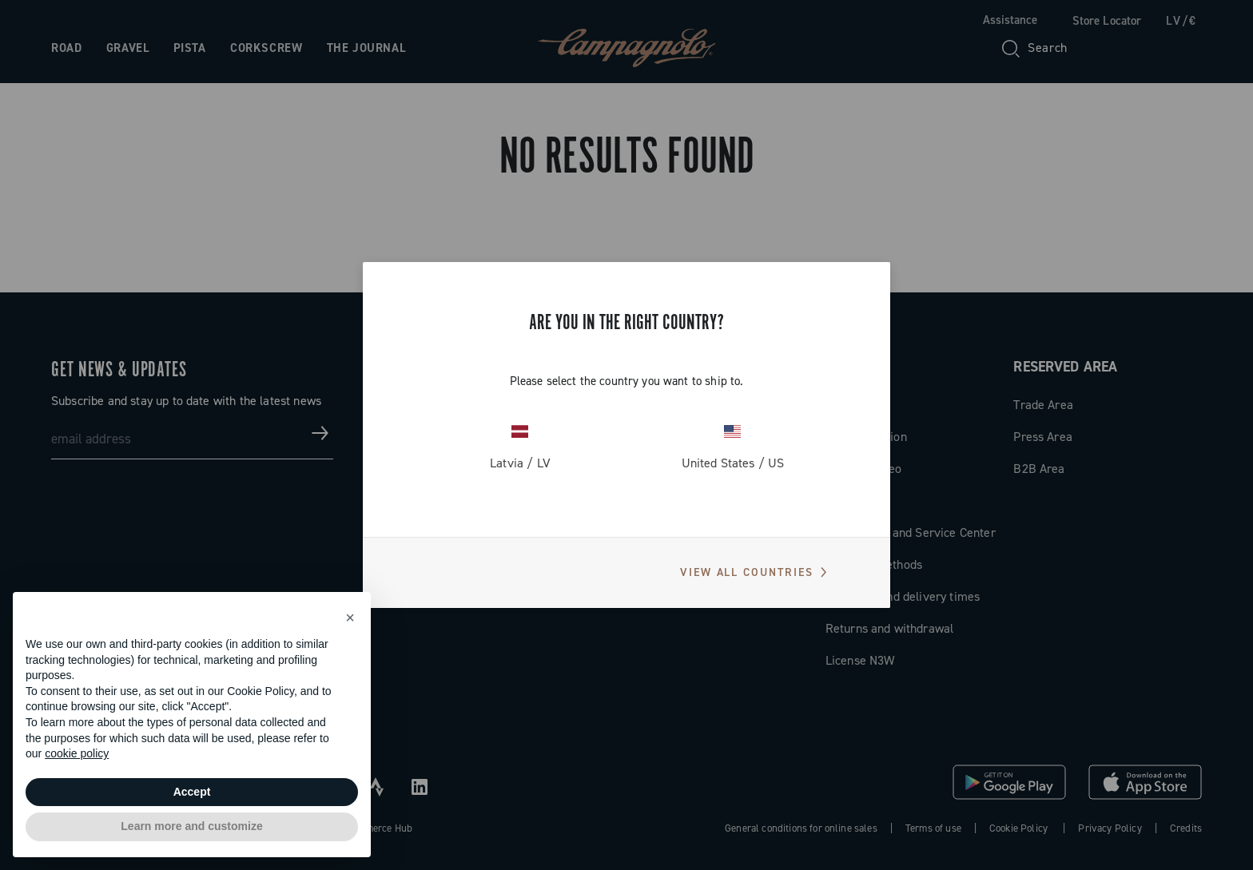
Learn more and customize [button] (191, 826)
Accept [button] (192, 791)
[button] (350, 617)
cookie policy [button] (77, 753)
